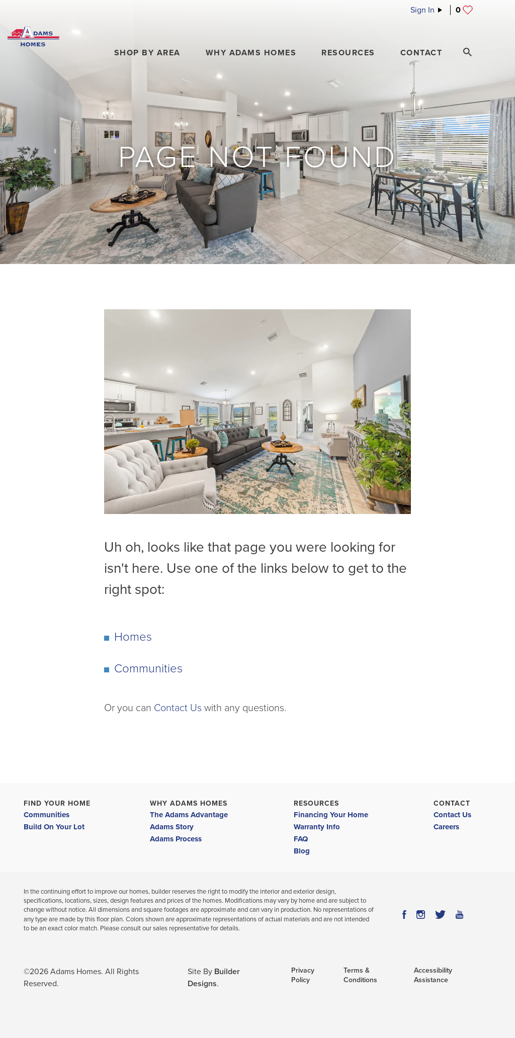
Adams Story (172, 826)
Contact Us (178, 708)
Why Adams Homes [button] (251, 53)
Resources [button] (348, 53)
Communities (148, 668)
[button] (147, 52)
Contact (452, 803)
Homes (133, 637)
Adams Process (176, 838)
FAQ (301, 838)
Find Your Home (57, 803)
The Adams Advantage (189, 814)
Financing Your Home (331, 814)
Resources (316, 803)
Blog (302, 850)
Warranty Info (317, 826)
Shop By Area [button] (147, 53)
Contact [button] (421, 53)
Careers (446, 826)
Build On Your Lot (54, 826)
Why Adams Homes (188, 803)
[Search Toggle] (467, 52)
